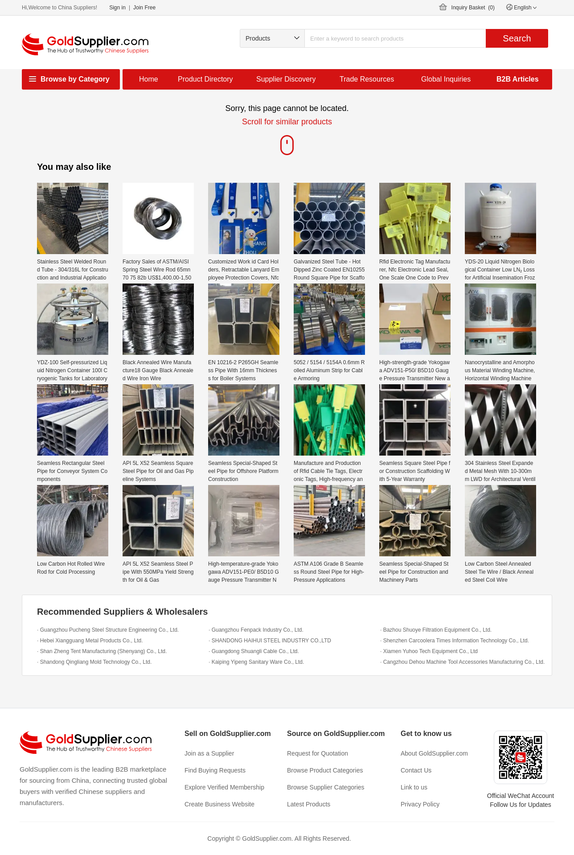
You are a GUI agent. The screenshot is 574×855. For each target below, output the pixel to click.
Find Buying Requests (215, 770)
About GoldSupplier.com (434, 753)
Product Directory (205, 79)
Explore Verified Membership (224, 787)
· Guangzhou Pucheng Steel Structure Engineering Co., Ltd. (108, 630)
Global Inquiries (446, 79)
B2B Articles (517, 79)
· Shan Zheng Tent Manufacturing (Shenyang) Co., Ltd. (102, 651)
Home (148, 79)
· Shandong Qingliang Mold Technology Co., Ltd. (94, 662)
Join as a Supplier (209, 753)
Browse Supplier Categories (326, 787)
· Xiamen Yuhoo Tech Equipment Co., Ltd (429, 651)
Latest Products (308, 804)
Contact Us (416, 770)
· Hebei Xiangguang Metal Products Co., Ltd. (90, 640)
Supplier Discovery (286, 79)
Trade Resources (367, 79)
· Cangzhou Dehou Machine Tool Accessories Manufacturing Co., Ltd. (462, 662)
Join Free (144, 7)
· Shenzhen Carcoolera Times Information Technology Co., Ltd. (454, 640)
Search (517, 38)
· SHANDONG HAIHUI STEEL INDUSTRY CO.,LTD (270, 640)
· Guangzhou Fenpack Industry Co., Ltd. (256, 630)
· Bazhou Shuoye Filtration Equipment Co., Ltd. (436, 630)
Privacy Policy (420, 804)
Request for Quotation (317, 753)
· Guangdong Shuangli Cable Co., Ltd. (254, 651)
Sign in (117, 7)
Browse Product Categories (325, 770)
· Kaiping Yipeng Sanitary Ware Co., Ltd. (256, 662)
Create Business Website (219, 804)
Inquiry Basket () (473, 7)
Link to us (414, 787)
